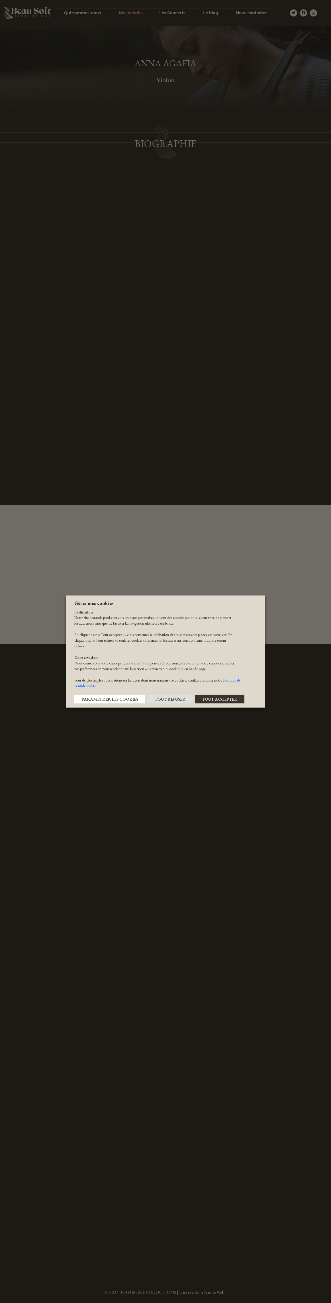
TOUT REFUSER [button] (170, 699)
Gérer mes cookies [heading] (94, 603)
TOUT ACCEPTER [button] (219, 699)
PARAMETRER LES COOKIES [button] (109, 699)
